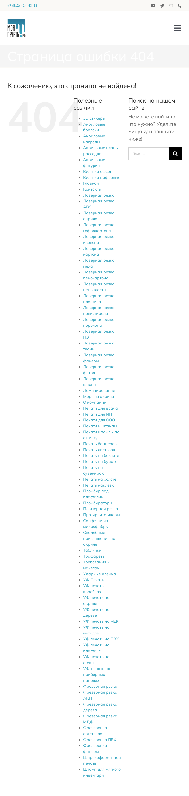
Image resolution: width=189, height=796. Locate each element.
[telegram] (162, 6)
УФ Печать (93, 579)
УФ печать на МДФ (102, 621)
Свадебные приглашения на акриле (99, 538)
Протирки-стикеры (101, 514)
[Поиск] (175, 153)
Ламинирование (99, 390)
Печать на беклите (101, 455)
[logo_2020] (16, 21)
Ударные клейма (99, 573)
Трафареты (94, 556)
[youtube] (153, 6)
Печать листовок (99, 449)
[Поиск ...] (148, 153)
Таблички (92, 550)
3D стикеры (94, 118)
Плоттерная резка (100, 508)
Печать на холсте (99, 479)
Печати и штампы (100, 425)
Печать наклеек (98, 485)
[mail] (171, 6)
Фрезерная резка (100, 686)
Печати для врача (100, 408)
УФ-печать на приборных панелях (96, 674)
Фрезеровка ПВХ (99, 739)
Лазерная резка (99, 195)
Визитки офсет (97, 171)
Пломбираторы (97, 502)
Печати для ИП (97, 414)
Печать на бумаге (100, 461)
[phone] (180, 6)
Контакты (92, 189)
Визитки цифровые (101, 177)
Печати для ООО (99, 419)
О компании (95, 402)
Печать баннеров (100, 443)
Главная (91, 183)
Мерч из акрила (98, 396)
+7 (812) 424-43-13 (22, 5)
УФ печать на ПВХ (101, 638)
